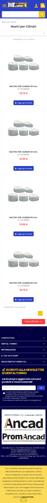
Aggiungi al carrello (23, 103)
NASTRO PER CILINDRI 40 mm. (23, 152)
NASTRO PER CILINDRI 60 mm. (23, 283)
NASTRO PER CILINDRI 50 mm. (23, 217)
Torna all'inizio (33, 321)
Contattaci (8, 337)
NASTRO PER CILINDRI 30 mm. (23, 86)
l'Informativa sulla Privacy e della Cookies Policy (22, 393)
